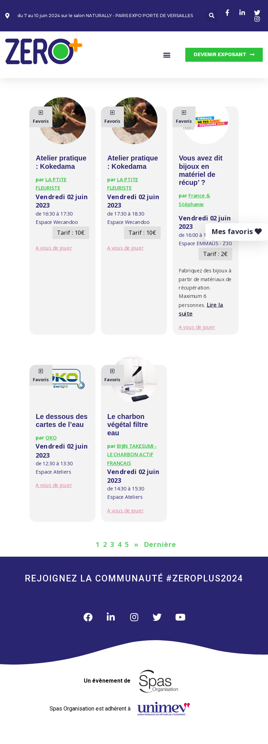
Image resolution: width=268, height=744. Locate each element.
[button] (211, 15)
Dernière (160, 544)
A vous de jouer (53, 247)
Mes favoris (236, 231)
